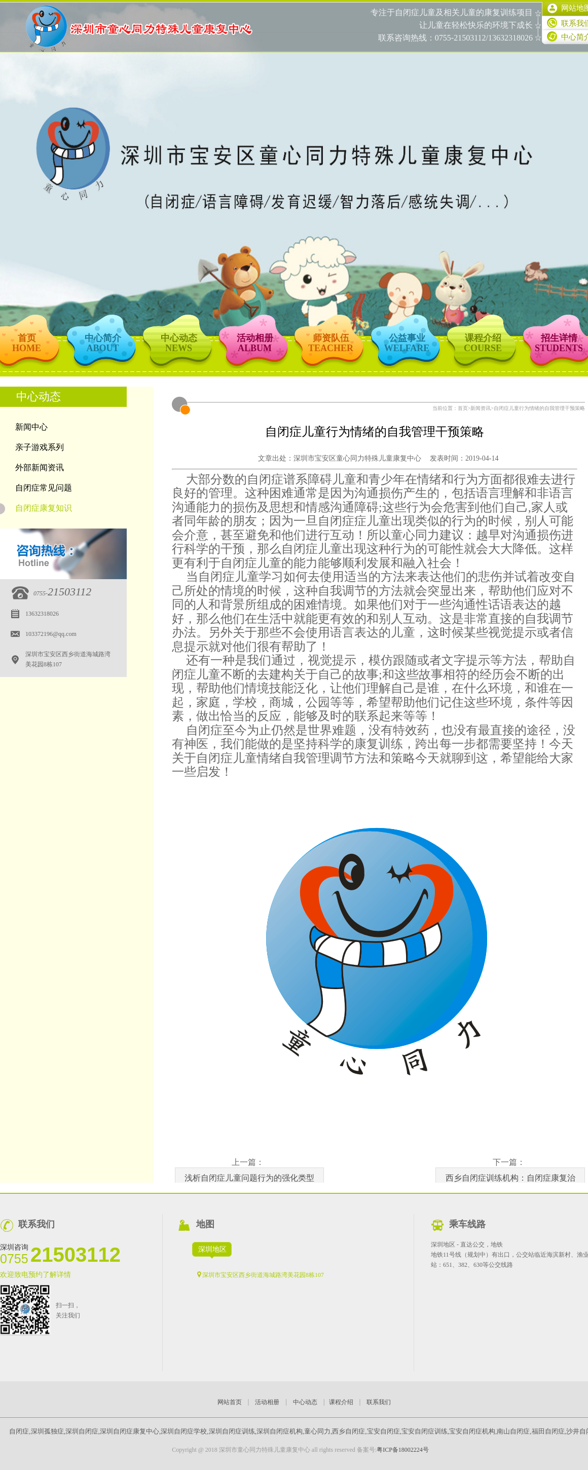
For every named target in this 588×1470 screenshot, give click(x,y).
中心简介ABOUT (103, 343)
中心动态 (305, 1402)
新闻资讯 (480, 408)
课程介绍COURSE (483, 343)
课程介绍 (341, 1402)
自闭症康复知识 (36, 508)
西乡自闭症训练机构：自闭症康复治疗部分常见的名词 (510, 1181)
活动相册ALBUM (255, 343)
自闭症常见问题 (43, 487)
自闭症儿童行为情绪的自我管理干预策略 (539, 408)
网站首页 (229, 1402)
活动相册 (267, 1402)
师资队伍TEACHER (330, 343)
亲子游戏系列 (39, 447)
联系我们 (378, 1402)
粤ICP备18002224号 (403, 1449)
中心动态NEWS (179, 343)
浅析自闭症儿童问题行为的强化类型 (249, 1178)
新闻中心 (31, 427)
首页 (463, 408)
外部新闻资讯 (39, 467)
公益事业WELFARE (407, 343)
